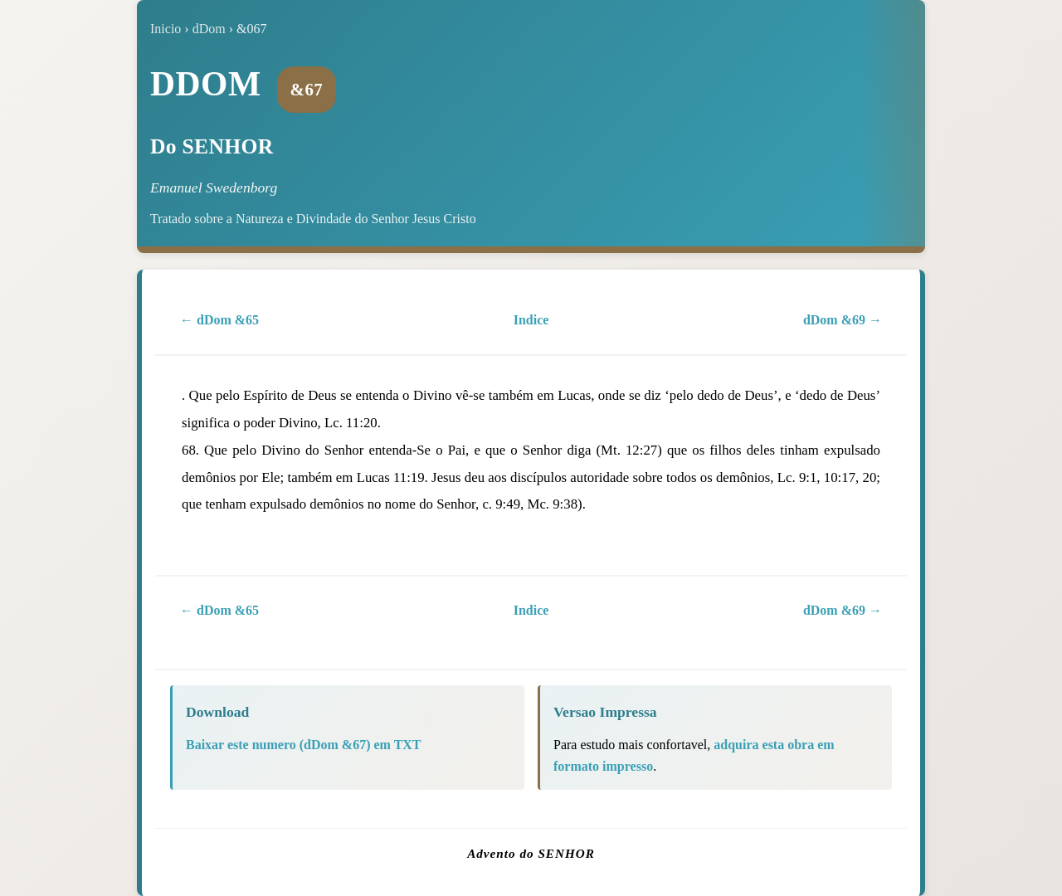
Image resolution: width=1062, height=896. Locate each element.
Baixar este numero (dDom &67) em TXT (303, 745)
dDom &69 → (842, 320)
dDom (209, 29)
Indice (531, 320)
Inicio (165, 29)
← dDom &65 (219, 320)
